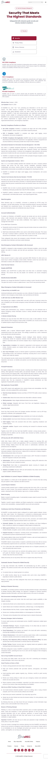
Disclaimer (17, 52)
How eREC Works (29, 741)
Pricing (22, 746)
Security (16, 38)
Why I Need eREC (18, 741)
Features (38, 741)
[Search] (42, 2)
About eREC (38, 746)
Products (9, 746)
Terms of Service (18, 47)
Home (9, 741)
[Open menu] (45, 2)
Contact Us (29, 746)
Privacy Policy (18, 43)
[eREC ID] (35, 2)
